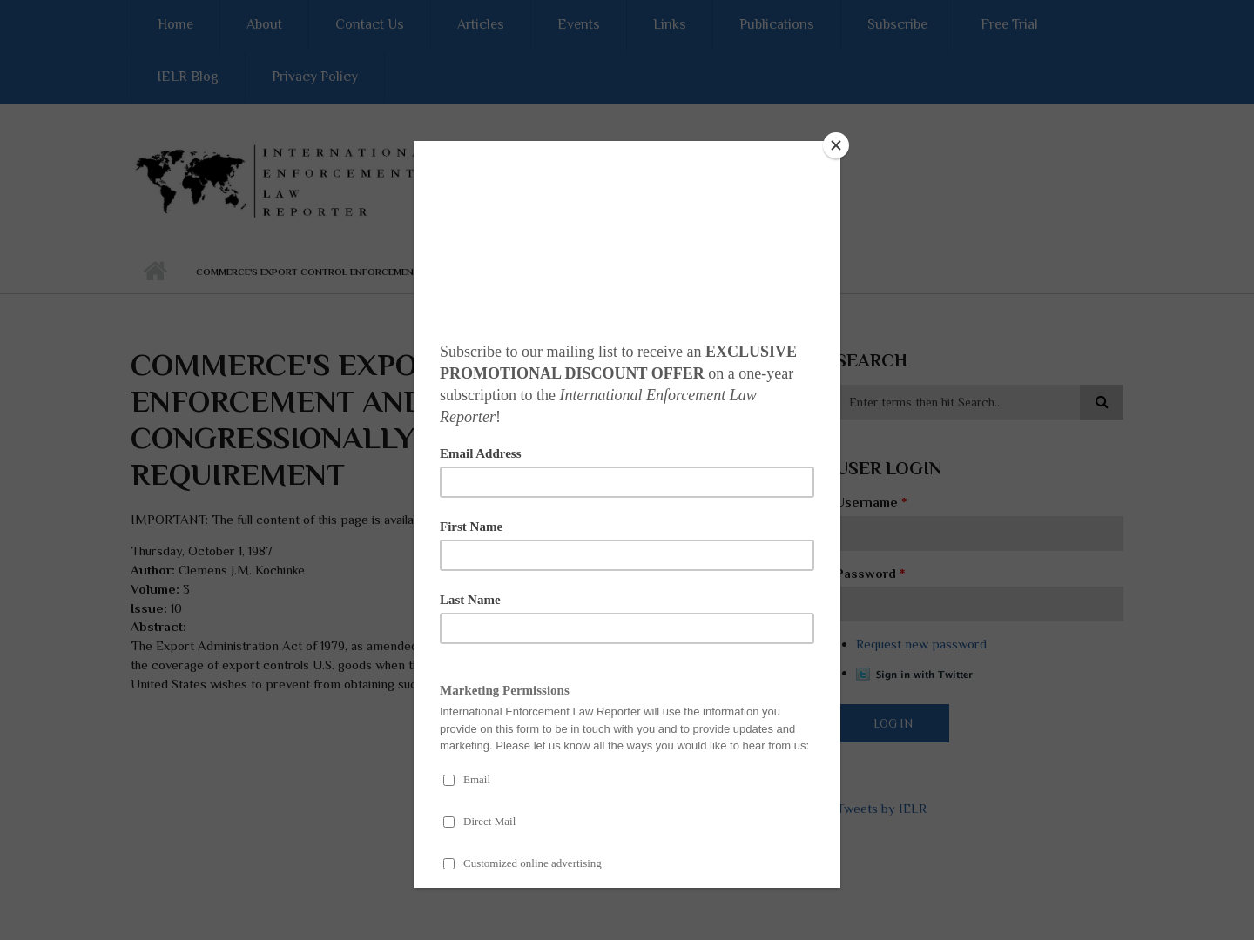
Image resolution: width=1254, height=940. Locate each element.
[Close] (836, 145)
